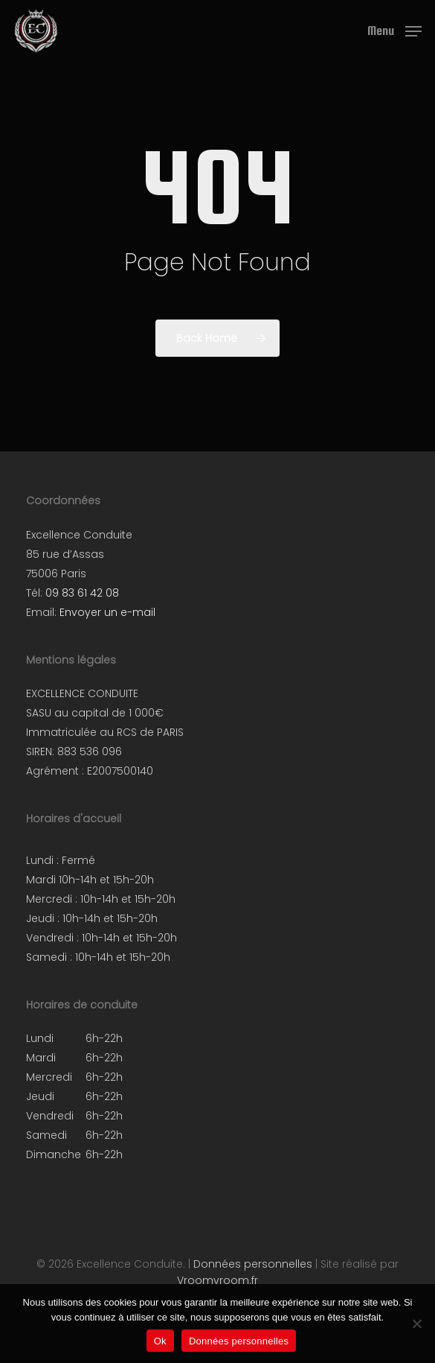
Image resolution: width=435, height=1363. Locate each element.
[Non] (416, 1323)
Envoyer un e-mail (107, 612)
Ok (160, 1341)
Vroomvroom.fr (217, 1280)
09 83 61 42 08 (82, 592)
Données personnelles (252, 1263)
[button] (394, 30)
